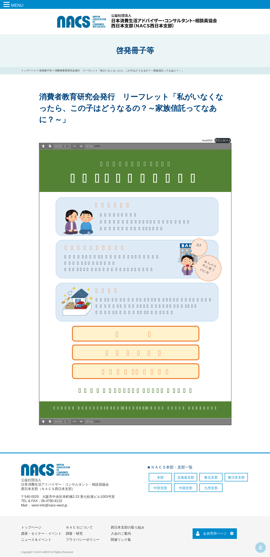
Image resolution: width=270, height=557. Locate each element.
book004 (207, 140)
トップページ (28, 70)
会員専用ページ (215, 533)
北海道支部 (185, 477)
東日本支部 (236, 477)
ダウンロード (223, 140)
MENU (17, 5)
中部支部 (160, 488)
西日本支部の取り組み (127, 527)
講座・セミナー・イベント (41, 533)
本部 (160, 477)
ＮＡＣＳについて (79, 527)
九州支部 (211, 488)
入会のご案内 (121, 533)
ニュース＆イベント (36, 539)
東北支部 (211, 477)
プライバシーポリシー (83, 539)
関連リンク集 (121, 539)
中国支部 (185, 488)
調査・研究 (74, 533)
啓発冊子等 (45, 70)
